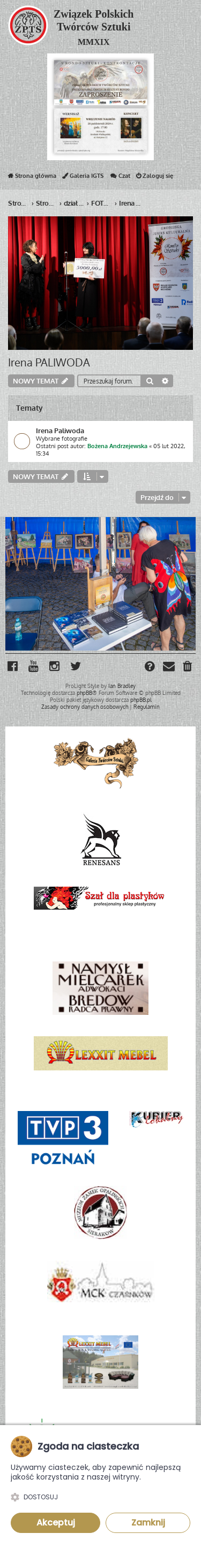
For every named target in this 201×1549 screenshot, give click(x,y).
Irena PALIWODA (49, 362)
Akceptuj (55, 1522)
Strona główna (32, 178)
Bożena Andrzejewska (117, 446)
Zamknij (148, 1522)
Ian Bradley (122, 686)
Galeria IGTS (82, 178)
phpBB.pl (141, 700)
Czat (119, 178)
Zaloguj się (154, 178)
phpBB (84, 693)
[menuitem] (188, 667)
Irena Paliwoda (60, 430)
